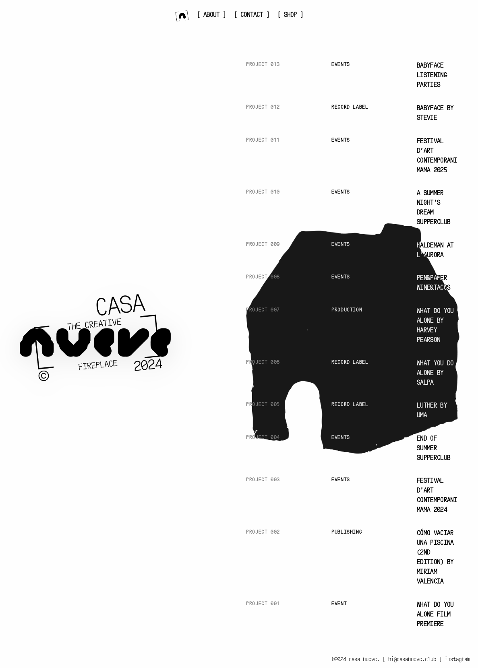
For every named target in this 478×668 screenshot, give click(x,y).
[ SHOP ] (290, 15)
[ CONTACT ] (251, 15)
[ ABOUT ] (211, 15)
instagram (457, 659)
